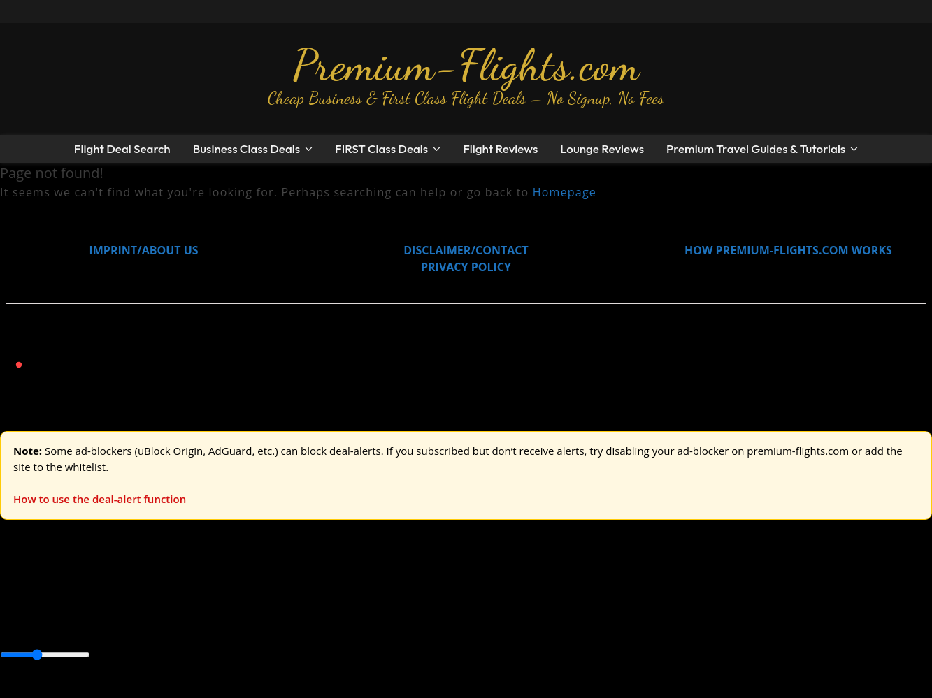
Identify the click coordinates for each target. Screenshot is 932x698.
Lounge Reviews (602, 148)
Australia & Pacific (103, 624)
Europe (19, 593)
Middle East (444, 624)
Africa (15, 624)
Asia (44, 624)
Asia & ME (144, 593)
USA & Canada (78, 593)
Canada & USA (190, 624)
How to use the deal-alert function (99, 499)
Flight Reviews (500, 148)
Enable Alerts (110, 689)
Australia (196, 593)
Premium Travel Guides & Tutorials (755, 148)
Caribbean (258, 624)
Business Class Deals (246, 148)
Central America (329, 624)
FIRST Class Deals (381, 148)
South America (515, 624)
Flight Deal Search (122, 148)
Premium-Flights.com (466, 65)
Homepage (564, 192)
